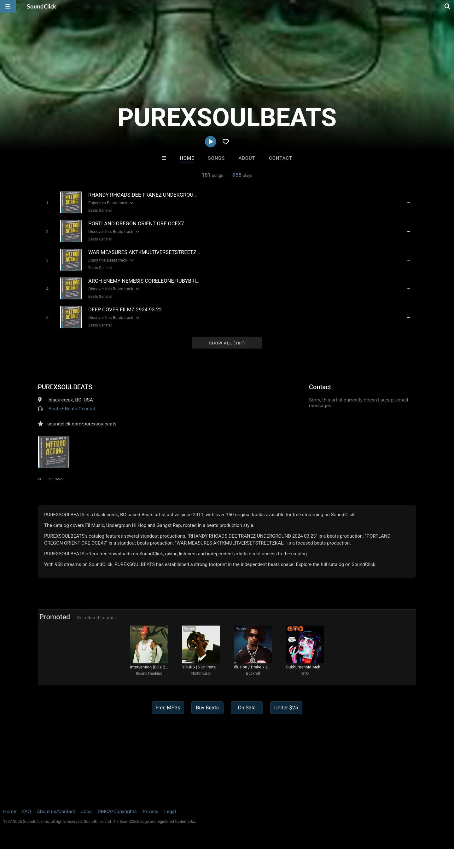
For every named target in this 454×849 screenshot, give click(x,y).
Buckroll (253, 673)
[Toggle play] (47, 202)
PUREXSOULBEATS (65, 387)
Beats (55, 409)
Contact (280, 158)
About (247, 158)
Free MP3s (167, 708)
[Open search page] (447, 6)
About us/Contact (56, 811)
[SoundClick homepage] (41, 6)
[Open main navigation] (8, 6)
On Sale (246, 708)
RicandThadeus (149, 673)
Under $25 (286, 708)
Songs (216, 158)
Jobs (86, 811)
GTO (305, 673)
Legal (170, 811)
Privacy (150, 811)
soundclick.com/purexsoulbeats (82, 424)
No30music (201, 673)
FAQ (26, 811)
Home (187, 158)
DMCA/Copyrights (117, 811)
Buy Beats (207, 708)
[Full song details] (408, 203)
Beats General (100, 210)
